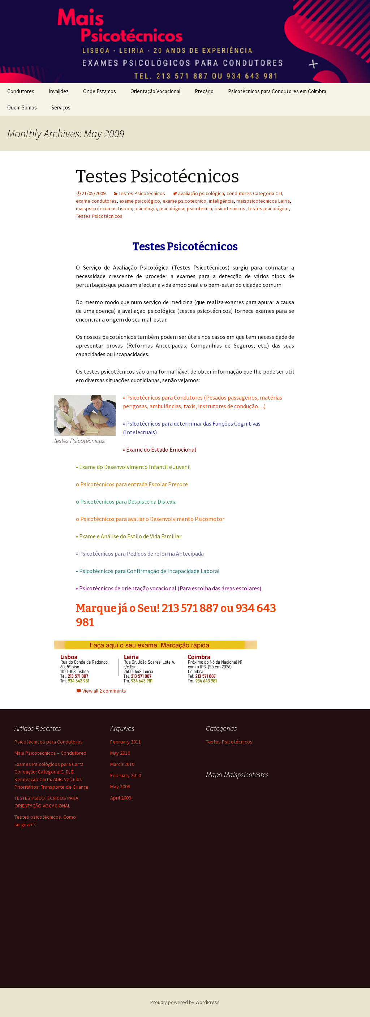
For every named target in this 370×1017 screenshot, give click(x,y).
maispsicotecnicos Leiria (263, 201)
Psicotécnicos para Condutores (48, 741)
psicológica (171, 208)
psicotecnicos (230, 208)
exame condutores (96, 201)
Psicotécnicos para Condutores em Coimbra (277, 91)
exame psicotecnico (184, 201)
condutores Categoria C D (254, 193)
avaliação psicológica (201, 193)
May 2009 (120, 786)
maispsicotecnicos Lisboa (104, 208)
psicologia (145, 208)
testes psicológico (268, 208)
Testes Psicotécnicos (157, 176)
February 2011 (125, 741)
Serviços (60, 107)
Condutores (20, 91)
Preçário (204, 91)
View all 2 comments (104, 691)
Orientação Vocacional (155, 91)
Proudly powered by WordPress (185, 1002)
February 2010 (125, 775)
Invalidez (59, 91)
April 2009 (120, 797)
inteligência (221, 201)
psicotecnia (199, 208)
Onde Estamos (99, 91)
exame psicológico (139, 201)
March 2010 (122, 764)
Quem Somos (22, 107)
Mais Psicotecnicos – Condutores (50, 753)
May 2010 (120, 753)
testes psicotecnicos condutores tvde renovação (243, 873)
